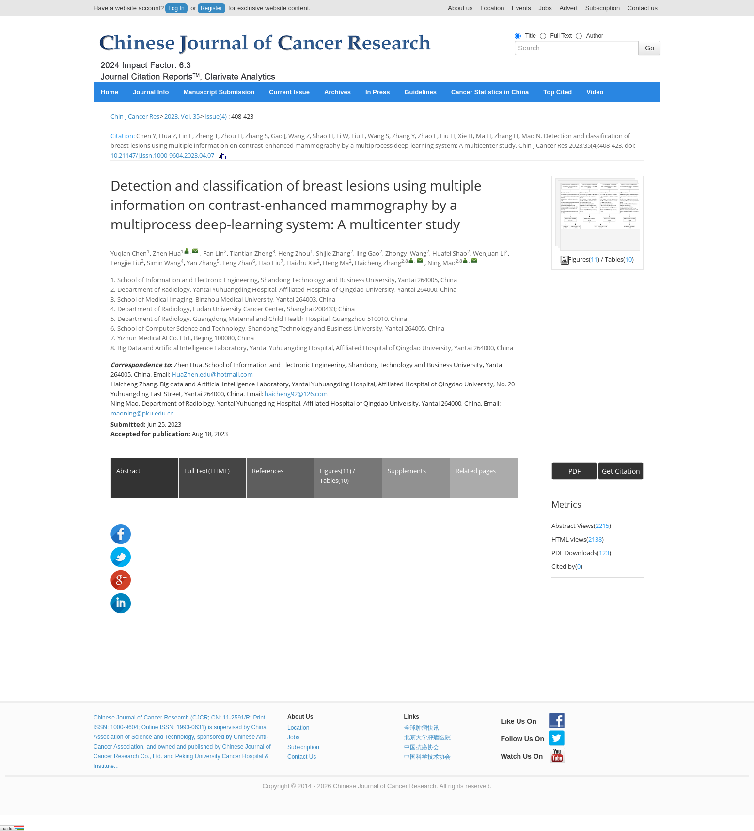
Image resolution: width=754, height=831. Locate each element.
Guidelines (420, 92)
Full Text (561, 35)
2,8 (404, 261)
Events (521, 8)
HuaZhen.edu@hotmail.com (212, 374)
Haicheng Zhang (378, 262)
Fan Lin (213, 253)
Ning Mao (441, 262)
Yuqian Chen (128, 253)
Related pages (476, 470)
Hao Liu (269, 262)
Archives (337, 92)
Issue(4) (215, 116)
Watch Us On (533, 756)
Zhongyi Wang (405, 253)
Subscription (602, 8)
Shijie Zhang (333, 253)
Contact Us (301, 756)
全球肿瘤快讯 (421, 727)
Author (594, 35)
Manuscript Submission (219, 92)
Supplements (407, 470)
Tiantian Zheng (251, 253)
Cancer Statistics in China (490, 92)
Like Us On (533, 721)
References (267, 470)
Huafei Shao (449, 253)
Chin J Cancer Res (134, 116)
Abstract (128, 470)
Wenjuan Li (489, 253)
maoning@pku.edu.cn (142, 413)
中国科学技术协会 (427, 756)
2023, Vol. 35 (182, 116)
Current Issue (289, 92)
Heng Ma (336, 262)
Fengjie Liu (125, 262)
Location (492, 8)
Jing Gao (367, 253)
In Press (377, 92)
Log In (176, 8)
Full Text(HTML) (207, 470)
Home (109, 92)
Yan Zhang (202, 262)
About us (460, 8)
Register (211, 8)
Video (594, 92)
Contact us (643, 8)
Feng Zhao (237, 262)
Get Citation (621, 471)
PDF (574, 471)
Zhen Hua (167, 253)
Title (530, 35)
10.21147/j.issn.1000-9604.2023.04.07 (162, 155)
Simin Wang (164, 262)
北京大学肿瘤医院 (427, 737)
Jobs (544, 8)
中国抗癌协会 (421, 747)
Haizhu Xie (301, 262)
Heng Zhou (294, 253)
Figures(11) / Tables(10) (337, 475)
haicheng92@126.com (296, 393)
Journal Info (151, 92)
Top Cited (557, 92)
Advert (568, 8)
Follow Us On (533, 739)
